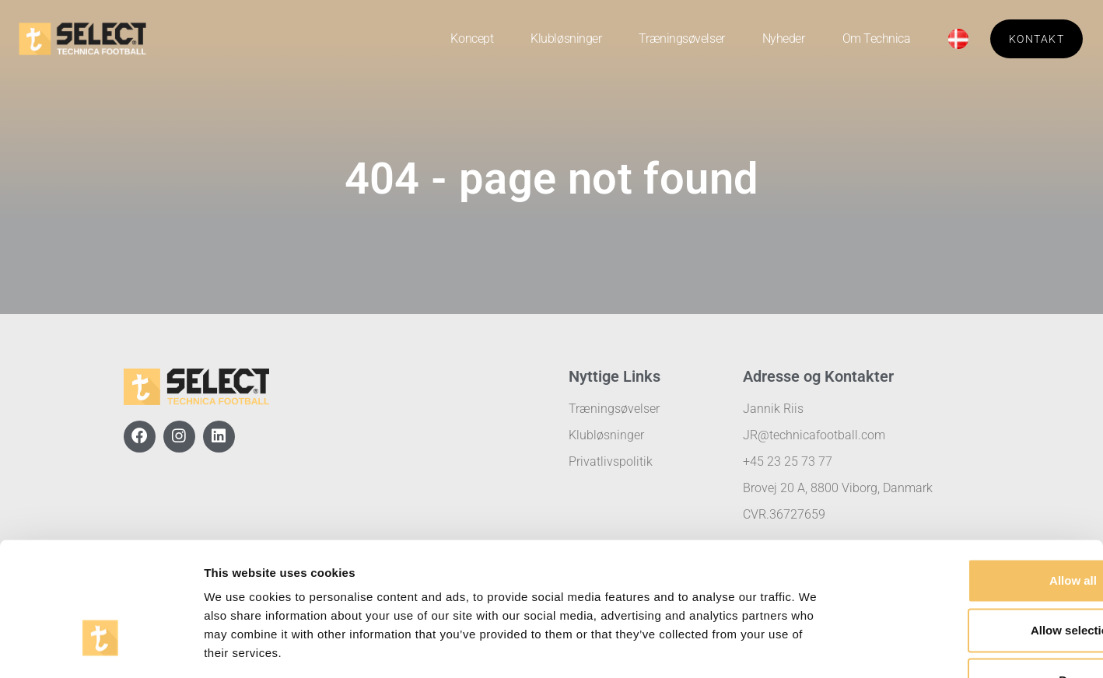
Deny (973, 575)
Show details (816, 647)
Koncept (471, 38)
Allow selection (972, 526)
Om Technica (876, 38)
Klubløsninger (565, 38)
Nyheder (783, 38)
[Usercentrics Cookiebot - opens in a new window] (101, 647)
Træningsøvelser (681, 38)
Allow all (973, 476)
